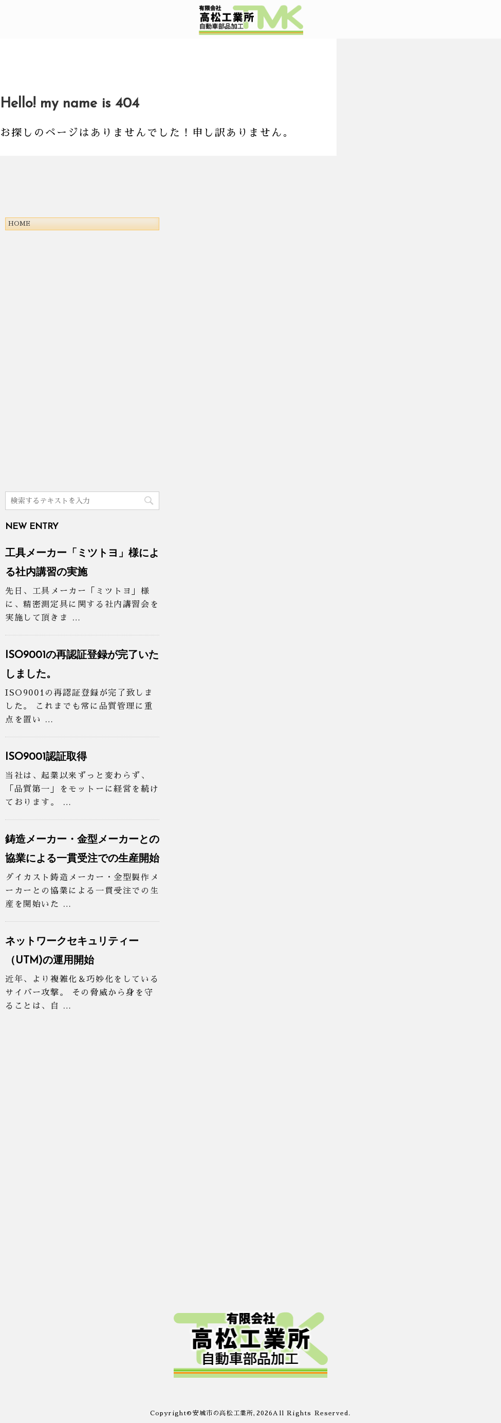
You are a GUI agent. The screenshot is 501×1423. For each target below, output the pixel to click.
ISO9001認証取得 (46, 757)
